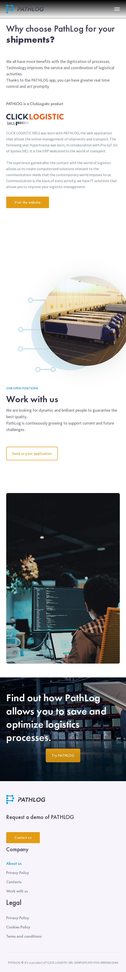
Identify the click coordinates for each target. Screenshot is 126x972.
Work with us (17, 891)
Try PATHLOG (63, 755)
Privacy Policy (17, 872)
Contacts (13, 881)
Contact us (23, 837)
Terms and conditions (24, 936)
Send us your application (32, 453)
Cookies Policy (18, 927)
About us (13, 863)
